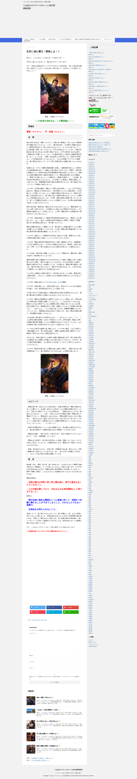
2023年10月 (92, 173)
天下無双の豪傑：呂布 (53, 282)
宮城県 (90, 582)
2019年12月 (92, 257)
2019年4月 (91, 273)
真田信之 (91, 375)
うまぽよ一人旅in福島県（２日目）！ (48, 710)
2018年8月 (91, 276)
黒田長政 (91, 362)
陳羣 (90, 522)
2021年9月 (91, 215)
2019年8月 (91, 265)
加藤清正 (91, 354)
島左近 (90, 383)
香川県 (90, 626)
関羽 (90, 467)
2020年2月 (91, 252)
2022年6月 (91, 198)
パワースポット (93, 295)
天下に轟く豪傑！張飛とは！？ (40, 760)
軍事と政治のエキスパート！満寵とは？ (100, 144)
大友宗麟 (91, 347)
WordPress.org (93, 646)
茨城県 (90, 587)
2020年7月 (91, 242)
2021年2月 (91, 227)
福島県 (90, 585)
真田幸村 (91, 379)
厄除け (90, 570)
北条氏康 (91, 421)
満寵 (90, 291)
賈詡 (90, 459)
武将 (38, 620)
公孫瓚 (90, 478)
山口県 (90, 624)
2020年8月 (91, 240)
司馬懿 (90, 482)
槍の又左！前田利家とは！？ (96, 56)
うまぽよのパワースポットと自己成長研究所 (68, 769)
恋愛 (90, 572)
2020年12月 (92, 231)
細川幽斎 (91, 427)
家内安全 (91, 559)
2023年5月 (91, 181)
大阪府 (90, 610)
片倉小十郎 (92, 352)
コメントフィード (93, 644)
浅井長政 (91, 326)
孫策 (90, 507)
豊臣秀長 (91, 415)
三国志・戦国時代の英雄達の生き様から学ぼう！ (87, 39)
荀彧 (90, 486)
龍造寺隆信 (92, 284)
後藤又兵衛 (92, 364)
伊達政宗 (91, 406)
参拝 (90, 555)
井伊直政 (91, 331)
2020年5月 (91, 246)
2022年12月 (92, 190)
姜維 (90, 475)
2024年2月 (91, 164)
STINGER (91, 775)
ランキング (92, 297)
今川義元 (91, 337)
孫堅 (90, 503)
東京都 (90, 597)
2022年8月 (91, 196)
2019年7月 (91, 267)
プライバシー (108, 39)
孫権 (90, 505)
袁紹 (90, 457)
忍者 (90, 314)
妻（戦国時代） (93, 316)
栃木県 (90, 591)
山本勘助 (91, 452)
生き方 (30, 620)
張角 (90, 513)
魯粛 (90, 551)
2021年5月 (91, 221)
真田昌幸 (91, 377)
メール (31, 662)
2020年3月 (91, 250)
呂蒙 (90, 549)
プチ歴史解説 (92, 299)
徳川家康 (91, 412)
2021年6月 (91, 219)
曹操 (45, 620)
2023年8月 (91, 177)
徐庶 (90, 496)
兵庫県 (90, 618)
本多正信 (91, 431)
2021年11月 (92, 210)
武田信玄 (91, 398)
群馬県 (90, 589)
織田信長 (91, 350)
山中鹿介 (91, 450)
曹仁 (90, 498)
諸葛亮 (90, 492)
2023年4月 (91, 183)
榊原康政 (91, 370)
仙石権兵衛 (92, 387)
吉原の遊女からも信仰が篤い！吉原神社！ (100, 69)
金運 (90, 561)
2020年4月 (91, 248)
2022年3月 (91, 202)
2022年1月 (91, 206)
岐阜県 (90, 606)
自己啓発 (34, 620)
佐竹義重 (91, 373)
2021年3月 (91, 225)
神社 (90, 553)
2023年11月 (92, 171)
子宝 (90, 568)
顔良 (90, 471)
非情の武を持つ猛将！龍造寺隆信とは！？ (100, 149)
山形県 (90, 580)
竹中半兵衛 (92, 400)
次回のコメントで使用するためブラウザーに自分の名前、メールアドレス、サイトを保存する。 (54, 677)
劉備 (76, 304)
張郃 (90, 515)
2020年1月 (91, 255)
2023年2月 (91, 187)
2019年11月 (92, 259)
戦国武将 (91, 322)
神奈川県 (91, 599)
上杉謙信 (91, 341)
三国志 (42, 620)
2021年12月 (92, 208)
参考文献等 (27, 41)
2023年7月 (91, 179)
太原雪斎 (91, 394)
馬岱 (90, 532)
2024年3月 (91, 162)
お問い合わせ (52, 39)
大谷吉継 (91, 345)
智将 (90, 320)
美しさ (90, 557)
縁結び (90, 574)
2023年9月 (91, 175)
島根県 (90, 620)
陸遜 (90, 540)
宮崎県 (90, 633)
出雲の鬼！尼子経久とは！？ (96, 77)
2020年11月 (92, 234)
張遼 (90, 519)
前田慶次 (91, 433)
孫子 (90, 310)
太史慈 (90, 509)
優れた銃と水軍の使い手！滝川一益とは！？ (101, 61)
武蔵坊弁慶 (92, 312)
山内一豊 (91, 446)
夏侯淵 (90, 463)
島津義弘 (91, 385)
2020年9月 (91, 238)
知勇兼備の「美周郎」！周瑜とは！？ (42, 758)
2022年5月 (91, 200)
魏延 (90, 473)
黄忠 (90, 480)
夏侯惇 (90, 465)
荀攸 (90, 488)
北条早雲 (91, 423)
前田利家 (91, 436)
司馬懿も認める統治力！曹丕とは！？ (99, 151)
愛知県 (90, 608)
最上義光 (91, 442)
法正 (90, 536)
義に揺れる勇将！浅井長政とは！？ (98, 82)
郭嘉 (90, 461)
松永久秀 (91, 438)
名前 (31, 655)
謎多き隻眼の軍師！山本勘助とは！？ (48, 746)
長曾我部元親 (92, 408)
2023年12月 (92, 169)
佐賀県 (90, 631)
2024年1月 (91, 166)
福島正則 (91, 419)
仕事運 (90, 566)
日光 (90, 593)
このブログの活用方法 (65, 39)
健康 (90, 564)
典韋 (90, 524)
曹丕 (90, 287)
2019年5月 (91, 271)
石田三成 (91, 335)
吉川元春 (91, 358)
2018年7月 (91, 278)
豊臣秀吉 (91, 417)
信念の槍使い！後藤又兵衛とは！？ (98, 86)
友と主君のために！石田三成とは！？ (48, 721)
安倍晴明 (91, 305)
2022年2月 (91, 204)
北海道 (90, 576)
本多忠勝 (91, 429)
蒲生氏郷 (91, 356)
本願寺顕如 (92, 425)
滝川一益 (91, 396)
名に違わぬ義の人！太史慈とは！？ (48, 733)
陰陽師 (90, 308)
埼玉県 (90, 595)
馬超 (90, 530)
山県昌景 (91, 448)
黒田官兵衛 (92, 360)
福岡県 (90, 629)
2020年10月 (92, 236)
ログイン (91, 640)
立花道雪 (91, 402)
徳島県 (90, 289)
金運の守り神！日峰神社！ (96, 146)
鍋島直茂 (91, 391)
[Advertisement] (68, 25)
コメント (32, 633)
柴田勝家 (91, 381)
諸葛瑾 (90, 490)
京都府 (90, 616)
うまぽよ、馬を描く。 (30, 39)
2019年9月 (91, 263)
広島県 (90, 622)
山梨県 (90, 603)
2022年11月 (92, 192)
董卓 (90, 528)
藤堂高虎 (91, 410)
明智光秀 (91, 324)
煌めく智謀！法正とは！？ (45, 697)
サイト (31, 668)
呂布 (90, 547)
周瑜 (90, 484)
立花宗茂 (91, 404)
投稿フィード (92, 642)
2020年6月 (91, 244)
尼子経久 (91, 329)
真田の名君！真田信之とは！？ (97, 65)
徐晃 (90, 494)
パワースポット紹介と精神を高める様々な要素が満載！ (68, 772)
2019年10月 (92, 261)
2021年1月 (91, 229)
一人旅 (90, 293)
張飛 (90, 517)
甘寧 (90, 469)
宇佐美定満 (92, 343)
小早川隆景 (92, 366)
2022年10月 (92, 194)
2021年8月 (91, 217)
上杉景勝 (91, 339)
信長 (67, 147)
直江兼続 (91, 389)
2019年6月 (91, 269)
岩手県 (90, 578)
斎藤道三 (91, 368)
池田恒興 (91, 333)
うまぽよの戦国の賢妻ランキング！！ (99, 90)
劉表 (90, 545)
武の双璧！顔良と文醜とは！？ (97, 73)
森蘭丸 (90, 444)
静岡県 (90, 601)
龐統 (90, 538)
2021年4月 (91, 223)
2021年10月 (92, 213)
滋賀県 (90, 614)
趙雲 (90, 511)
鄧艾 (90, 526)
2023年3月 (91, 185)
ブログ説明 (42, 39)
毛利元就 (91, 440)
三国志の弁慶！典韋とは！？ (96, 52)
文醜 (90, 534)
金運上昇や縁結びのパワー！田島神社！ (100, 142)
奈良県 (90, 612)
